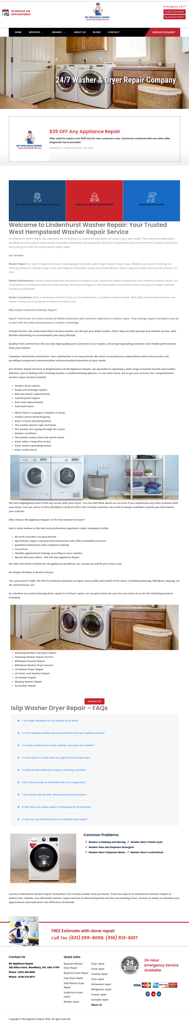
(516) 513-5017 (174, 17)
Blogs (97, 32)
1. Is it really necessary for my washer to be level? (47, 720)
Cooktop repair (99, 974)
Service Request (164, 32)
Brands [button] (59, 32)
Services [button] (37, 32)
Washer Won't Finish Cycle (145, 842)
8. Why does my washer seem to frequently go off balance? (53, 807)
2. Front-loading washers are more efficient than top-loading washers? (60, 733)
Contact (113, 32)
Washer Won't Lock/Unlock (145, 852)
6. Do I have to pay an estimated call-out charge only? (50, 782)
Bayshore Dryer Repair (76, 973)
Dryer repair (98, 963)
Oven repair (97, 979)
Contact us (94, 701)
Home (18, 32)
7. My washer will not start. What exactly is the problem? (51, 794)
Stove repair (97, 968)
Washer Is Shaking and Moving (105, 842)
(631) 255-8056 (174, 11)
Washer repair (71, 1001)
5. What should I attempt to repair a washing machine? (51, 770)
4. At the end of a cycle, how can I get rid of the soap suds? (53, 757)
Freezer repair (99, 994)
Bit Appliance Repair (34, 1019)
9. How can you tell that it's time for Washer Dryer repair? (52, 819)
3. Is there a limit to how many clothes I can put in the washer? (55, 745)
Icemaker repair (100, 999)
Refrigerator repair (101, 989)
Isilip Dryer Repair (73, 978)
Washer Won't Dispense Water (105, 852)
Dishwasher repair (101, 984)
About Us (80, 32)
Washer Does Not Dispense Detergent (109, 847)
